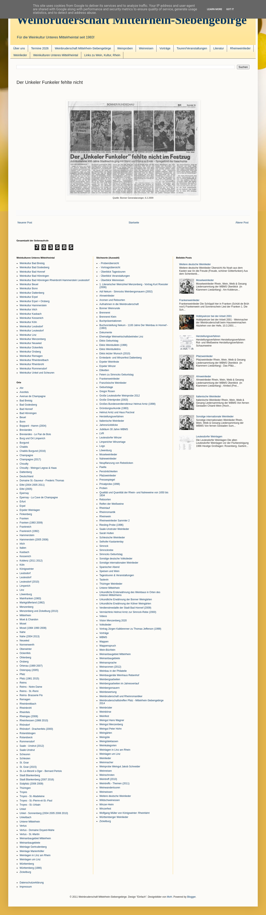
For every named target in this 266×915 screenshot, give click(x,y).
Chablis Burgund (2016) (33, 451)
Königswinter (27, 568)
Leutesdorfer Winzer (110, 437)
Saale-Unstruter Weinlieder (114, 529)
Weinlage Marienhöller (32, 851)
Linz (22, 590)
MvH (169, 896)
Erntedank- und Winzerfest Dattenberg (120, 357)
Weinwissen (106, 791)
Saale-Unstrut (27, 750)
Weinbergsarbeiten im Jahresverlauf (119, 683)
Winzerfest (105, 808)
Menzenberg (26, 606)
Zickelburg (25, 872)
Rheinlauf (104, 508)
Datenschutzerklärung (32, 882)
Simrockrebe (106, 550)
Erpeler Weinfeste (109, 361)
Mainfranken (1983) (30, 598)
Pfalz (22, 674)
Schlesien (25, 758)
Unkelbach (25, 817)
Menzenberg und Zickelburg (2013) (39, 611)
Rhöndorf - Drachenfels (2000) (36, 728)
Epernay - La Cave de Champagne (39, 497)
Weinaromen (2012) (110, 666)
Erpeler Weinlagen (30, 510)
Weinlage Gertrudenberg (33, 846)
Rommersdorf (27, 741)
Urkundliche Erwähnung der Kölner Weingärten (125, 603)
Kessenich (25, 556)
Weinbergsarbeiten (109, 679)
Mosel (23, 623)
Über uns (19, 48)
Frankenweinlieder (109, 378)
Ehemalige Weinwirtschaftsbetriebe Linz (121, 336)
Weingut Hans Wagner (111, 720)
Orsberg (24, 661)
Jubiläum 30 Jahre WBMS (113, 429)
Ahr (22, 388)
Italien (23, 547)
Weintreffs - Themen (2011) (114, 783)
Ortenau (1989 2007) (31, 665)
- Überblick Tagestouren (112, 271)
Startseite (134, 222)
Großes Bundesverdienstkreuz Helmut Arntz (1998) (127, 403)
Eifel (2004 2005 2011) (32, 484)
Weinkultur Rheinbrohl (32, 364)
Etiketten (104, 370)
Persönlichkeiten (108, 471)
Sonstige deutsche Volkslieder (115, 558)
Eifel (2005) (26, 489)
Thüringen (25, 788)
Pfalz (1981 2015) (29, 678)
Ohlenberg (25, 657)
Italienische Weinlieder (111, 420)
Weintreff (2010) (108, 779)
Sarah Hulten (106, 533)
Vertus (23, 825)
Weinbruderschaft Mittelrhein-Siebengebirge (131, 19)
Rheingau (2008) (29, 716)
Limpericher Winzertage (112, 441)
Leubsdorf (25, 573)
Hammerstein (27, 535)
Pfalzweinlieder (107, 475)
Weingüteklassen (108, 741)
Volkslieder (105, 624)
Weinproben (125, 48)
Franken (24, 518)
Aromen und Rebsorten (112, 300)
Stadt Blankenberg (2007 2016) (37, 779)
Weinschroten (106, 775)
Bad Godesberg (28, 404)
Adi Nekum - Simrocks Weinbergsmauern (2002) (126, 291)
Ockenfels (25, 653)
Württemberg (27, 863)
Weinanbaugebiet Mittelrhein (35, 838)
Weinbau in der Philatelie (113, 670)
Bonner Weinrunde (109, 308)
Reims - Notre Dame (31, 686)
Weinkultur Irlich (28, 309)
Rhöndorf (25, 724)
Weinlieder (20, 55)
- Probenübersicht (109, 263)
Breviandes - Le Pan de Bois (35, 434)
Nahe (23, 632)
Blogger (191, 896)
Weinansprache (108, 662)
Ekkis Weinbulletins (110, 349)
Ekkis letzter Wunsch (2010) (114, 353)
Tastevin (103, 579)
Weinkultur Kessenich (31, 318)
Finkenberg (26, 514)
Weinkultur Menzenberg (33, 339)
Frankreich (25, 526)
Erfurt (23, 501)
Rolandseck (26, 737)
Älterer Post (241, 222)
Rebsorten (105, 499)
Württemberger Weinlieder (113, 817)
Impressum (26, 886)
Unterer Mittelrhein (30, 821)
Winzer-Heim (106, 804)
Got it (230, 9)
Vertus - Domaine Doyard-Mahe (37, 830)
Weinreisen (146, 48)
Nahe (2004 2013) (30, 636)
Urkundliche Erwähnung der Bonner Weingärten (125, 599)
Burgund (24, 442)
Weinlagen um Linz (30, 859)
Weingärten (105, 732)
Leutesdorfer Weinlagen (209, 436)
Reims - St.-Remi (29, 691)
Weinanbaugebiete (30, 842)
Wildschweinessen (109, 800)
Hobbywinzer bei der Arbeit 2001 (214, 316)
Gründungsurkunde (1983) (113, 408)
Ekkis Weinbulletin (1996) (113, 345)
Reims (23, 682)
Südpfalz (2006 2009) (31, 783)
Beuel (23, 417)
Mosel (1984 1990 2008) (33, 628)
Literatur (218, 48)
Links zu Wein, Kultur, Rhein (102, 55)
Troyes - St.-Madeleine (32, 796)
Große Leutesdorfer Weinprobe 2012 (119, 395)
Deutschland (26, 476)
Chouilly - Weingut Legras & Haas (38, 467)
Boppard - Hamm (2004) (33, 425)
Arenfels (24, 392)
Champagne (26, 455)
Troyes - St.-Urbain (30, 804)
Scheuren (25, 754)
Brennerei (104, 312)
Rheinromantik (107, 512)
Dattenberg (26, 472)
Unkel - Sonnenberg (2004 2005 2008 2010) (44, 813)
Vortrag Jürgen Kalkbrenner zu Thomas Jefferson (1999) (130, 628)
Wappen (103, 641)
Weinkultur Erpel (29, 297)
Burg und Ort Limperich (32, 438)
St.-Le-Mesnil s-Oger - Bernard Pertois (41, 771)
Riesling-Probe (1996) (111, 524)
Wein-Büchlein (107, 649)
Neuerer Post (25, 222)
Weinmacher (106, 762)
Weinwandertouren (109, 787)
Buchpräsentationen (110, 320)
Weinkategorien (108, 745)
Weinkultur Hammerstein (33, 305)
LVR (101, 433)
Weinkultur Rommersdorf (33, 368)
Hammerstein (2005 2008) (34, 539)
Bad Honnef (26, 409)
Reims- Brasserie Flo (31, 695)
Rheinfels (25, 712)
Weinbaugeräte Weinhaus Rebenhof (119, 675)
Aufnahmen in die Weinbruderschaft (119, 304)
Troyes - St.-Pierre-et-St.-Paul (36, 800)
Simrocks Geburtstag (110, 554)
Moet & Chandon (29, 619)
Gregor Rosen (107, 391)
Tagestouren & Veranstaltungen (116, 575)
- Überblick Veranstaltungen (114, 275)
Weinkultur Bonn (29, 288)
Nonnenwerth (27, 644)
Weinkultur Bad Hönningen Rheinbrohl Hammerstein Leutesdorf (54, 280)
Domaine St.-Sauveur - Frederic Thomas (42, 480)
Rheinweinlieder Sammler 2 (114, 520)
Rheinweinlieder (240, 48)
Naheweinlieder (108, 458)
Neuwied (24, 640)
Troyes (23, 792)
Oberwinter (26, 649)
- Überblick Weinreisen (111, 280)
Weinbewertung (108, 692)
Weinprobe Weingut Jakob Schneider (119, 766)
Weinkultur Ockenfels (31, 347)
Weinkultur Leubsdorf (31, 326)
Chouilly (24, 463)
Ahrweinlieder (106, 295)
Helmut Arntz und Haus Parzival (116, 412)
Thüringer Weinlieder (110, 583)
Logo (102, 446)
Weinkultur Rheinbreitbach (34, 360)
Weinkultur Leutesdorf (32, 330)
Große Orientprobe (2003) (113, 399)
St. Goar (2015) (28, 766)
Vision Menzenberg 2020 (113, 620)
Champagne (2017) (30, 459)
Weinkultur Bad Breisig (32, 263)
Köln (22, 564)
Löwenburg (26, 594)
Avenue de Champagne (33, 396)
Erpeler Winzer (107, 366)
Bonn (22, 421)
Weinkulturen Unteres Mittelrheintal (55, 55)
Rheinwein (105, 516)
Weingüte (104, 737)
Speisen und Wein (109, 571)
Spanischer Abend (109, 567)
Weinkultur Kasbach (31, 313)
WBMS (103, 637)
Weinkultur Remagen (31, 356)
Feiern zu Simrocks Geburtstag (116, 374)
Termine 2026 (40, 48)
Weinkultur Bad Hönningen (34, 275)
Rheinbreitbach (28, 703)
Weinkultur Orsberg (30, 351)
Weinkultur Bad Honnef (32, 271)
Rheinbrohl (26, 707)
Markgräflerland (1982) (32, 602)
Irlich (22, 543)
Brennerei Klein (107, 316)
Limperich (25, 585)
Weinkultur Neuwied (31, 343)
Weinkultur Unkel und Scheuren (37, 372)
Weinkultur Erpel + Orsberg (34, 301)
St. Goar (24, 762)
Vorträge (165, 48)
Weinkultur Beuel (29, 284)
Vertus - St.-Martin (30, 834)
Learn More (214, 9)
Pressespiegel (107, 479)
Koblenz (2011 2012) (31, 560)
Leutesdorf (25, 577)
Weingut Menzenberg (111, 724)
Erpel (22, 505)
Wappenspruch (107, 645)
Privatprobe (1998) (109, 484)
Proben (103, 488)
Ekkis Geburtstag (108, 340)
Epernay (24, 493)
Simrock (103, 546)
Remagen (25, 699)
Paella (102, 467)
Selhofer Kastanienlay (111, 541)
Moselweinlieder (108, 454)
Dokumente (105, 332)
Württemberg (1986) (31, 867)
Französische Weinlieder (112, 382)
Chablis (24, 446)
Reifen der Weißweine (111, 503)
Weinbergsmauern (109, 687)
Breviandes (26, 429)
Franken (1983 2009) (31, 522)
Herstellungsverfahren (111, 416)
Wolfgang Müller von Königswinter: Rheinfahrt (124, 813)
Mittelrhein (25, 615)
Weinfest (104, 716)
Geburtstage (106, 387)
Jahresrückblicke (108, 425)
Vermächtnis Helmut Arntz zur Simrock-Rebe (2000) (127, 612)
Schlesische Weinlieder (112, 537)
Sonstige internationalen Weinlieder (118, 562)
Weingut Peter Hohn (110, 728)
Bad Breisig (26, 400)
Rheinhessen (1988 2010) (34, 720)
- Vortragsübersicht (109, 267)
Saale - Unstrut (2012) (32, 745)
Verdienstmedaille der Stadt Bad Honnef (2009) (125, 607)
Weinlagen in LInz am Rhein (35, 855)
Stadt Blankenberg (30, 775)
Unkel (23, 809)
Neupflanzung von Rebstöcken (116, 463)
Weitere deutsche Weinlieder (115, 796)
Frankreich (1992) (29, 531)
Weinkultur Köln (28, 322)
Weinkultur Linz (28, 334)
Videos (103, 616)
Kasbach (24, 552)
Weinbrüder (105, 707)
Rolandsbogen (27, 733)
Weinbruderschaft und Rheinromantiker (120, 696)
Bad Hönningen (28, 413)
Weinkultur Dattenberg (32, 292)
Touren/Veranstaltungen (192, 48)
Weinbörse (105, 711)
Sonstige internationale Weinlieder (215, 416)
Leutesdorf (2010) (29, 581)
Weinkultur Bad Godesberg (34, 267)
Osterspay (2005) (29, 670)
